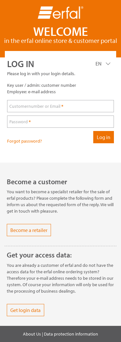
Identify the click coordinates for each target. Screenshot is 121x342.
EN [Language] (99, 63)
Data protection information (71, 334)
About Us (32, 334)
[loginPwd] (60, 122)
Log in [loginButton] (103, 137)
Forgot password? (24, 141)
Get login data (25, 310)
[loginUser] (60, 106)
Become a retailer (28, 230)
